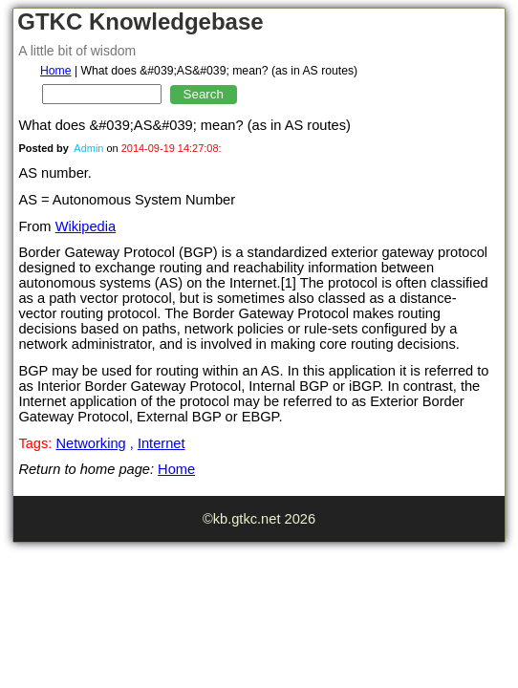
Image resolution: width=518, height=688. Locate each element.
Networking (90, 443)
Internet (161, 443)
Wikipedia (85, 226)
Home (56, 70)
